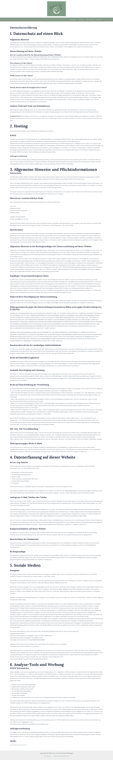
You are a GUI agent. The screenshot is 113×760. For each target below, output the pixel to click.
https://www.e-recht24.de (18, 745)
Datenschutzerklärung (61, 756)
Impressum (48, 756)
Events (81, 19)
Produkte (73, 19)
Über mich (90, 19)
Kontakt (99, 19)
